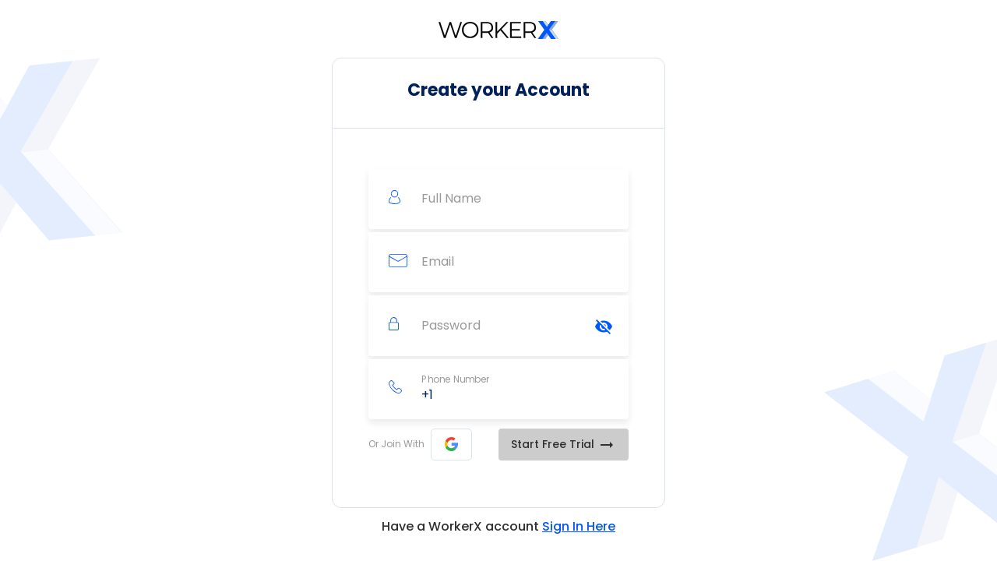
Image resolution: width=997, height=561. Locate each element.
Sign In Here (578, 526)
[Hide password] (603, 326)
